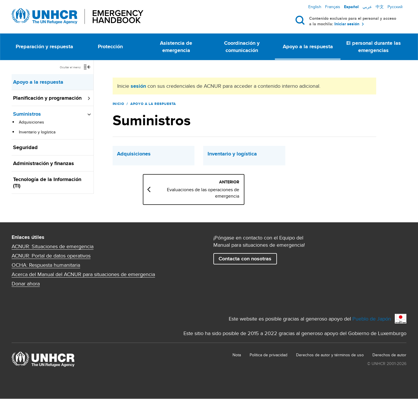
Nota (237, 355)
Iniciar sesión (346, 24)
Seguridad (25, 147)
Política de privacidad (268, 355)
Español (351, 7)
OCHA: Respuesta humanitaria (46, 265)
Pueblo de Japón (371, 318)
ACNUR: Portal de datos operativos (51, 256)
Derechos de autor (389, 355)
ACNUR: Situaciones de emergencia (52, 246)
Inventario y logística (37, 132)
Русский (395, 7)
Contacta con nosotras (245, 258)
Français (332, 7)
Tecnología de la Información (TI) (47, 182)
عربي (367, 7)
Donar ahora (26, 283)
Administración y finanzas (43, 163)
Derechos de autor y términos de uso (330, 355)
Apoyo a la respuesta (308, 46)
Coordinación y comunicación (242, 46)
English (314, 7)
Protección (110, 46)
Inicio (119, 103)
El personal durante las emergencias (373, 46)
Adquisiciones (31, 122)
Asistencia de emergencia (176, 46)
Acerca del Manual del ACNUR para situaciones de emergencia (83, 274)
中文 (380, 7)
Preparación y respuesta (44, 46)
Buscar (301, 20)
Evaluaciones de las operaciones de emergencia (218, 193)
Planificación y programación (47, 98)
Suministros (27, 114)
